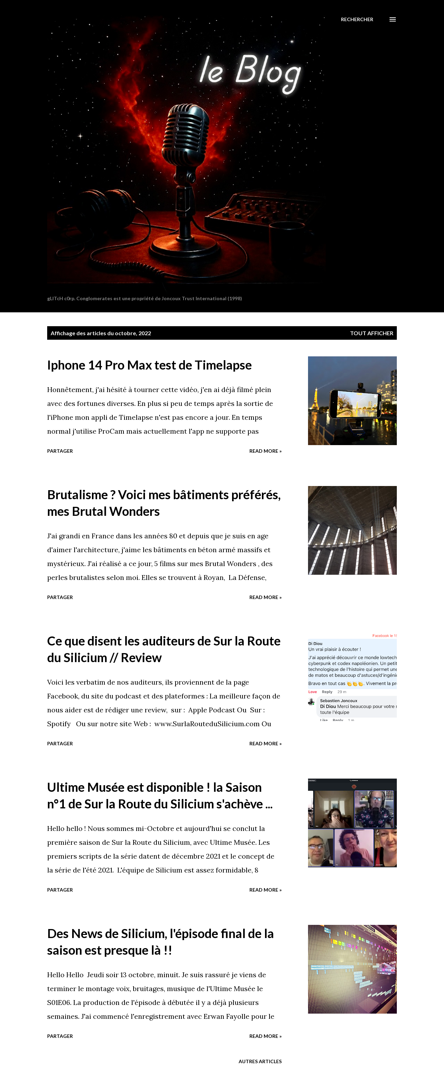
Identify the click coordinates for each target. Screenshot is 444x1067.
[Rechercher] (357, 19)
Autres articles (260, 1061)
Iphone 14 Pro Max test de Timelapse (149, 364)
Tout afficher (371, 333)
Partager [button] (60, 451)
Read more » (265, 451)
